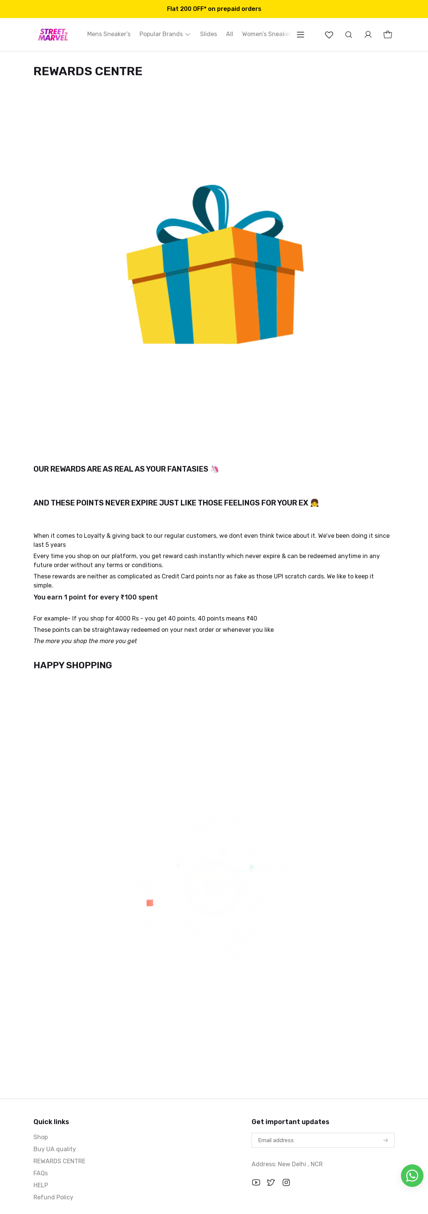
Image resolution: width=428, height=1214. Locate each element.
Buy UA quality (54, 1149)
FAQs (40, 1173)
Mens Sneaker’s (109, 34)
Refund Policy (53, 1197)
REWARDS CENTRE (59, 1161)
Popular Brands (165, 34)
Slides (208, 34)
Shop (40, 1137)
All (229, 34)
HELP (40, 1185)
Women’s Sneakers (268, 34)
